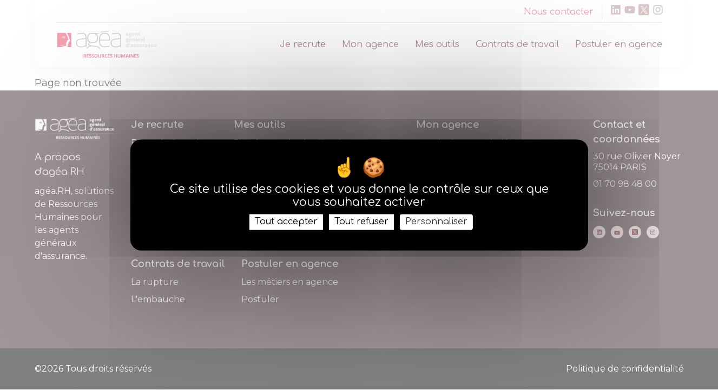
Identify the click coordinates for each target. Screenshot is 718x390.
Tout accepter (286, 221)
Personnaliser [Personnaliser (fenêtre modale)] (436, 221)
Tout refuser (361, 221)
